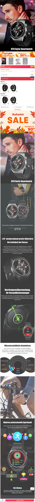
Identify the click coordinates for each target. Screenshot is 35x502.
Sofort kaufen (20, 500)
